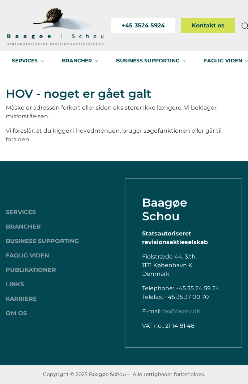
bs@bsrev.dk (181, 311)
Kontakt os (208, 25)
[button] (28, 60)
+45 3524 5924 (143, 25)
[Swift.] (55, 25)
